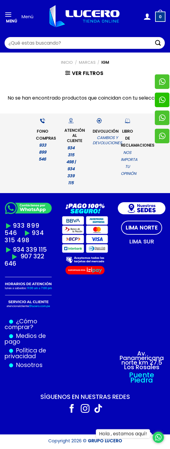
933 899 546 (22, 229)
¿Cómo (26, 321)
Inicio (67, 62)
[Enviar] (158, 43)
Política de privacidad (25, 353)
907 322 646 (24, 260)
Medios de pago (25, 339)
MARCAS (87, 62)
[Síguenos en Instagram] (85, 409)
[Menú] (11, 17)
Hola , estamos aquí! (123, 433)
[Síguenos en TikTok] (98, 409)
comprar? (19, 327)
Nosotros (29, 365)
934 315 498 (24, 236)
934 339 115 (30, 249)
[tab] (141, 228)
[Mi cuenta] (147, 16)
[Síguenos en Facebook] (71, 409)
